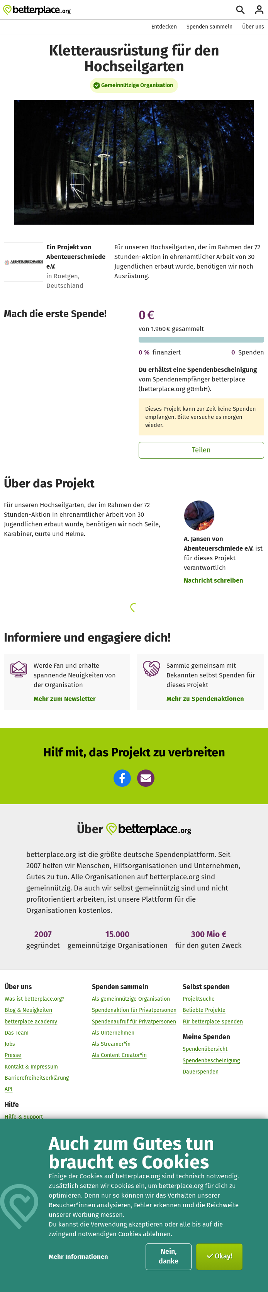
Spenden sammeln (209, 27)
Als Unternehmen (113, 1033)
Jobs (10, 1044)
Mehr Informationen (78, 1256)
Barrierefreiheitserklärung (37, 1078)
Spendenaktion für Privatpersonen (134, 1010)
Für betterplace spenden (213, 1021)
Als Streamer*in (111, 1044)
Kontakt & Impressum (31, 1067)
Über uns (253, 27)
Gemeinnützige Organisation (137, 85)
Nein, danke (168, 1256)
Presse (13, 1055)
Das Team (17, 1033)
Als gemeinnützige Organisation (131, 999)
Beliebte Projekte (204, 1010)
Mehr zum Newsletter (65, 698)
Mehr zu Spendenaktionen (205, 698)
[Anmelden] (259, 10)
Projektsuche (199, 999)
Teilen (201, 450)
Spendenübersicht (205, 1049)
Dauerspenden (201, 1072)
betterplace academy (31, 1021)
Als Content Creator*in (119, 1055)
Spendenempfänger (181, 379)
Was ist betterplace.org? (34, 999)
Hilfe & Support (24, 1117)
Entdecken (164, 27)
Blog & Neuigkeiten (28, 1010)
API (8, 1089)
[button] (122, 778)
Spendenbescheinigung (211, 1060)
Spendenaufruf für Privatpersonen (134, 1021)
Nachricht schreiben (213, 580)
